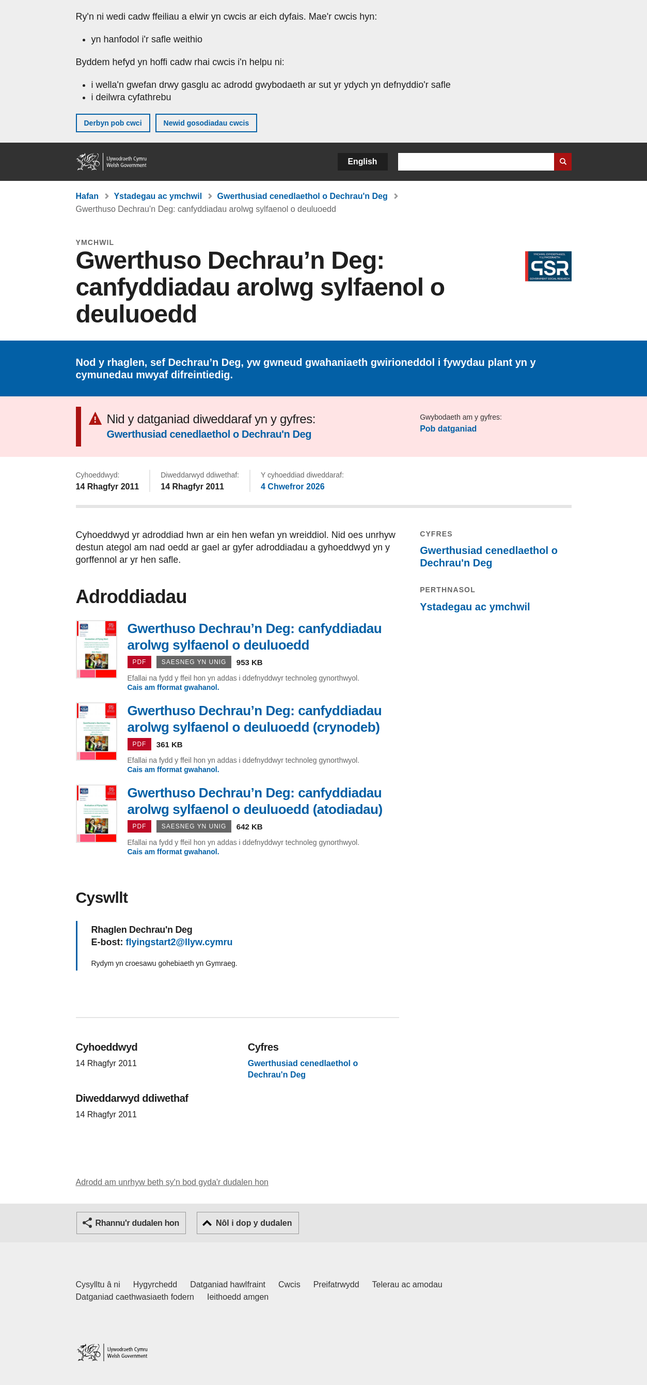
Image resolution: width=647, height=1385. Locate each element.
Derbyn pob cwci (113, 123)
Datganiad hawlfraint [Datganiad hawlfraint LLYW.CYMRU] (227, 1284)
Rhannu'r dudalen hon (137, 1223)
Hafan (87, 196)
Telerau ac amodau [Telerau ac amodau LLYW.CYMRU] (407, 1284)
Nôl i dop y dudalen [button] (254, 1223)
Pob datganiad (448, 428)
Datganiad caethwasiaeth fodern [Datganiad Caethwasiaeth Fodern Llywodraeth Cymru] (135, 1296)
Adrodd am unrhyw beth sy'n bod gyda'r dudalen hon (172, 1182)
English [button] (362, 161)
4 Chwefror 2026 (293, 486)
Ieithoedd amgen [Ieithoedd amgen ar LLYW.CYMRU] (238, 1296)
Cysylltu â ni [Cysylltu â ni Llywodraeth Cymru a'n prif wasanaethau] (98, 1284)
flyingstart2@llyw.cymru (179, 942)
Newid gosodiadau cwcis (206, 123)
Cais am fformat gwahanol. (173, 687)
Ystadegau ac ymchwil (158, 196)
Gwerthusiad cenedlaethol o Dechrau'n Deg (302, 196)
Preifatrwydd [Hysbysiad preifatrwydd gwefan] (336, 1284)
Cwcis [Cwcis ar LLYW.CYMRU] (289, 1284)
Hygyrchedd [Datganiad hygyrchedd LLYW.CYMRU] (155, 1284)
